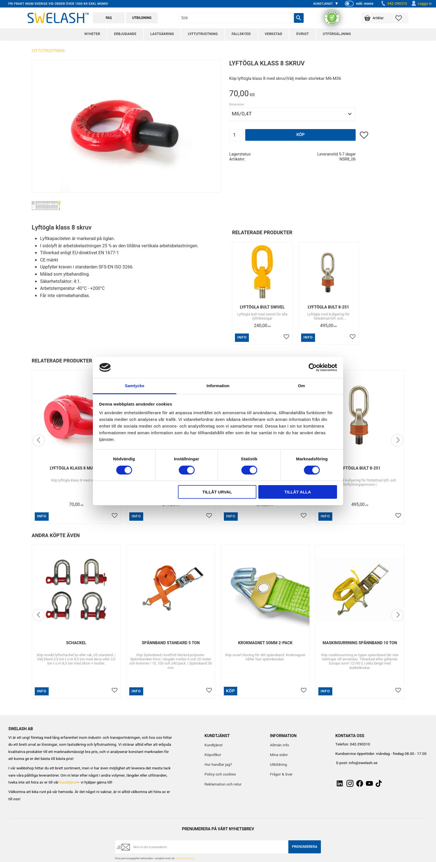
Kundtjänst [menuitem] (323, 4)
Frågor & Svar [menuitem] (281, 774)
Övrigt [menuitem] (302, 33)
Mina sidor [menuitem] (279, 755)
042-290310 (393, 3)
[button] (401, 18)
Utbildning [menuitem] (278, 764)
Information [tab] (218, 385)
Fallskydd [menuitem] (241, 33)
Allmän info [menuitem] (279, 745)
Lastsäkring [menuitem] (162, 33)
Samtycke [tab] (134, 385)
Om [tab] (301, 385)
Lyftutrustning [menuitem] (203, 33)
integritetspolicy (184, 858)
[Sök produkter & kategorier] (236, 18)
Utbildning (141, 17)
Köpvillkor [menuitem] (213, 755)
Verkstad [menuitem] (273, 33)
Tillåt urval (217, 492)
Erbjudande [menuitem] (125, 33)
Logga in (421, 3)
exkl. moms (364, 3)
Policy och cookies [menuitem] (220, 774)
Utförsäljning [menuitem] (337, 33)
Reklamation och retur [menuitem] (223, 784)
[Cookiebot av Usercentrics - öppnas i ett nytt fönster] (312, 367)
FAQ (109, 17)
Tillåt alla (297, 492)
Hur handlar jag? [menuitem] (218, 764)
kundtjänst (68, 782)
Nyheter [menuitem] (92, 33)
